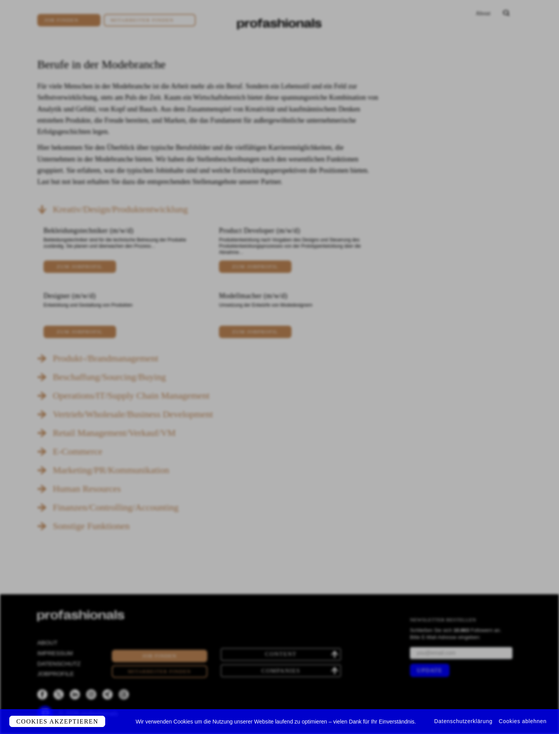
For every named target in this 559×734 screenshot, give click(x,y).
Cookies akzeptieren (57, 721)
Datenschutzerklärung (463, 721)
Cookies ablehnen (523, 721)
